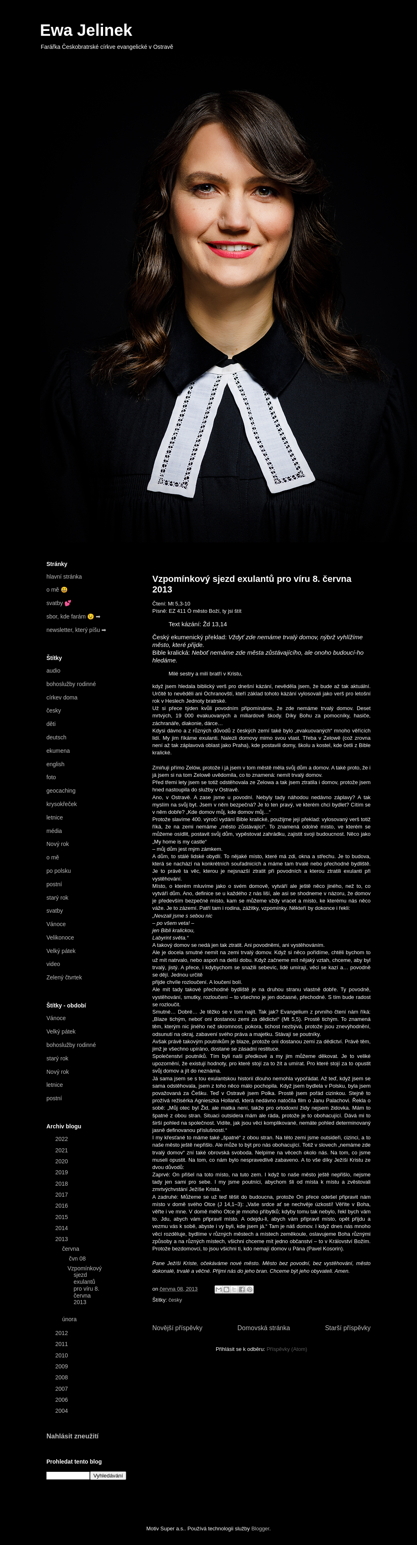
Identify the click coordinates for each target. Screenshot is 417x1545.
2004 (62, 1410)
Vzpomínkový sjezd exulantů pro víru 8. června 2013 (85, 1285)
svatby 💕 (58, 603)
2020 (62, 1161)
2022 (62, 1139)
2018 (62, 1183)
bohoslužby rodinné (71, 684)
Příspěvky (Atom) (287, 1349)
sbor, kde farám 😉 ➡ (73, 616)
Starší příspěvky (348, 1327)
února (70, 1319)
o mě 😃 (57, 589)
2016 (62, 1205)
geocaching (61, 790)
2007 (62, 1388)
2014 (62, 1228)
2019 (62, 1172)
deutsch (56, 737)
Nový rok (57, 844)
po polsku (58, 871)
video (53, 964)
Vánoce (56, 924)
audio (53, 670)
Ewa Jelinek (86, 30)
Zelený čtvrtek (64, 977)
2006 (62, 1399)
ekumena (58, 750)
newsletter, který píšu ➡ (76, 630)
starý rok (57, 897)
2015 (62, 1217)
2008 (62, 1377)
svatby (54, 910)
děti (51, 724)
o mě (52, 857)
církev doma (61, 697)
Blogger (260, 1528)
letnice (54, 817)
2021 (62, 1150)
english (55, 764)
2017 (62, 1194)
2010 (62, 1355)
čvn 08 (78, 1258)
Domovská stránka (263, 1327)
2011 (62, 1344)
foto (51, 777)
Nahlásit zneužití (72, 1436)
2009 (62, 1366)
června (71, 1249)
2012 (62, 1333)
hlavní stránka (64, 576)
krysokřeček (61, 804)
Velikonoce (60, 937)
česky (175, 1300)
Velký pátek (61, 951)
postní (54, 884)
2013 (62, 1239)
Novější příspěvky (177, 1327)
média (54, 831)
